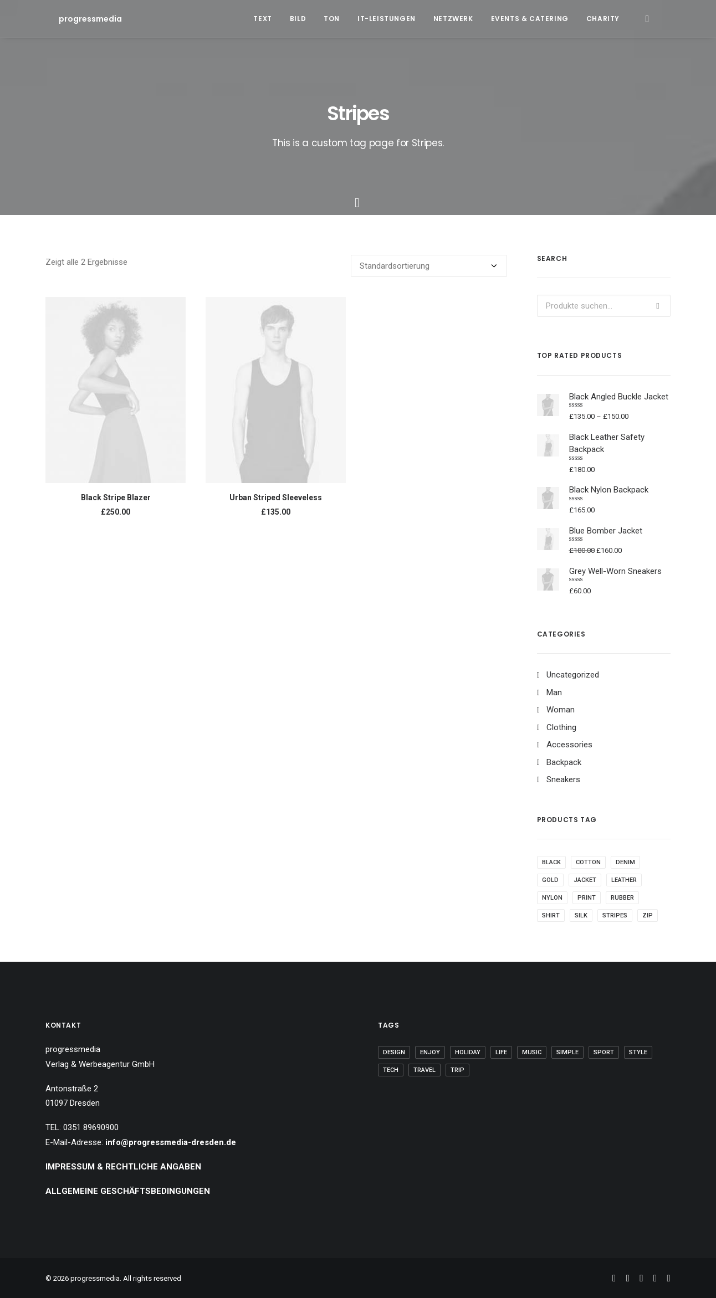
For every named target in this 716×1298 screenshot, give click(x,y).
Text (262, 18)
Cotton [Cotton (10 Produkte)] (588, 862)
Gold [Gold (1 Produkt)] (550, 880)
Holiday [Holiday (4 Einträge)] (467, 1052)
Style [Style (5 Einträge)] (638, 1052)
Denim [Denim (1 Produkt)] (625, 862)
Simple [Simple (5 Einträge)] (567, 1052)
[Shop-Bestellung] (429, 266)
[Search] (647, 19)
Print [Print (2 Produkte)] (586, 897)
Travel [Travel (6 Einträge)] (424, 1070)
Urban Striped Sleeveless (275, 497)
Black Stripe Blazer (116, 497)
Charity (603, 18)
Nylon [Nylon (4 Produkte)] (552, 897)
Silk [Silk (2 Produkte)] (581, 915)
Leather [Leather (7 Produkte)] (624, 880)
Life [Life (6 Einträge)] (501, 1052)
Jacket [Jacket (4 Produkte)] (585, 880)
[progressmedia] (77, 19)
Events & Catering (530, 18)
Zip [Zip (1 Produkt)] (647, 915)
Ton (332, 18)
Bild (298, 18)
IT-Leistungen (386, 18)
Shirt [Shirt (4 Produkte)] (551, 915)
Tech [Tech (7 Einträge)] (390, 1070)
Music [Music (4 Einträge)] (531, 1052)
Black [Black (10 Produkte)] (551, 862)
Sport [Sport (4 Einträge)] (604, 1052)
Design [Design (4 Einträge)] (394, 1052)
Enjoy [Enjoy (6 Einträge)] (430, 1052)
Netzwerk (453, 18)
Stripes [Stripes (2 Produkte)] (614, 915)
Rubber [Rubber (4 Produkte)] (622, 897)
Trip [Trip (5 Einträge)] (457, 1070)
